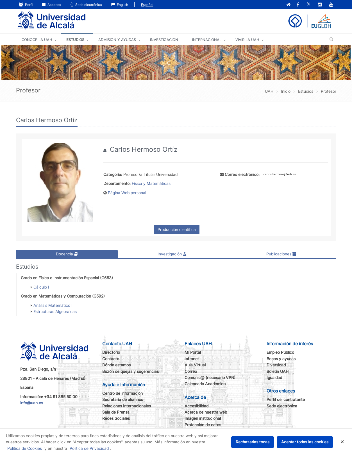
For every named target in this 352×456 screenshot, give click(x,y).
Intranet (192, 358)
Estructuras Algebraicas (55, 311)
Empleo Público (280, 352)
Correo (191, 371)
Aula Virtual (195, 364)
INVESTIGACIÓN (164, 39)
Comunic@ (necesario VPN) (210, 377)
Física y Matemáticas (151, 183)
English (119, 5)
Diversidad (276, 364)
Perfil (26, 5)
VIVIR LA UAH (247, 39)
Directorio (111, 352)
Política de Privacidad (89, 448)
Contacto (110, 358)
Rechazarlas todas (252, 441)
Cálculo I (41, 287)
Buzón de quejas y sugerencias (130, 371)
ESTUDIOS (75, 39)
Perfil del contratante (286, 399)
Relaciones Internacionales (126, 405)
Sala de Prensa (116, 412)
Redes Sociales (116, 418)
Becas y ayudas (281, 358)
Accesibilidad (196, 405)
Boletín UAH (278, 371)
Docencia (67, 253)
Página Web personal (127, 192)
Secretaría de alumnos (122, 399)
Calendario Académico (205, 383)
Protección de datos (203, 424)
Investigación (172, 253)
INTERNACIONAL (206, 39)
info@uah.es (31, 402)
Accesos (51, 5)
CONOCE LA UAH (37, 39)
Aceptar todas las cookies (304, 441)
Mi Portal (193, 352)
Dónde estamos (116, 364)
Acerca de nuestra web (206, 412)
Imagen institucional (203, 418)
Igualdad (274, 377)
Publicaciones (281, 253)
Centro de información (122, 393)
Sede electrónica (86, 5)
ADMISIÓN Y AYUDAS (117, 39)
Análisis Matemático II (53, 305)
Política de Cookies (24, 448)
